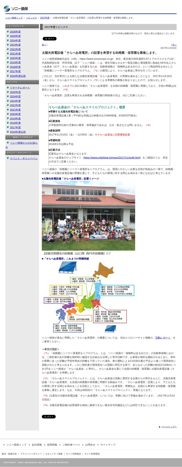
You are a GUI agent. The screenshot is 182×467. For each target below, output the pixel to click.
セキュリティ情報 (54, 454)
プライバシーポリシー (31, 454)
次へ (174, 45)
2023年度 (15, 44)
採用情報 (50, 444)
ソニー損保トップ (14, 18)
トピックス (31, 18)
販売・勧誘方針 (9, 454)
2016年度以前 (18, 75)
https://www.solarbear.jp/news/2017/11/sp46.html (112, 157)
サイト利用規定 (73, 454)
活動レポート (162, 337)
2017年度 (44, 18)
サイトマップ (107, 444)
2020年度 (15, 58)
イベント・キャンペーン (24, 158)
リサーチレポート (20, 87)
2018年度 (15, 66)
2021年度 (15, 53)
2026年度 (15, 31)
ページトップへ (169, 426)
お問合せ (89, 444)
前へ (44, 45)
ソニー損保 (16, 8)
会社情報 (35, 444)
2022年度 (15, 49)
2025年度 (15, 36)
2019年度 (15, 62)
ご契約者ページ (70, 444)
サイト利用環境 (92, 454)
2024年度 (15, 40)
